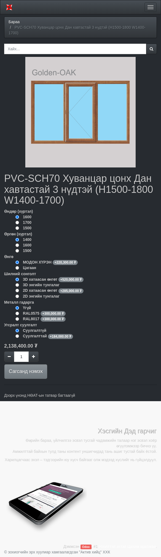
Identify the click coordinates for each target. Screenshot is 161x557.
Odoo (86, 546)
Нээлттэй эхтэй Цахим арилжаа (127, 546)
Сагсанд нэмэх (26, 371)
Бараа (14, 22)
